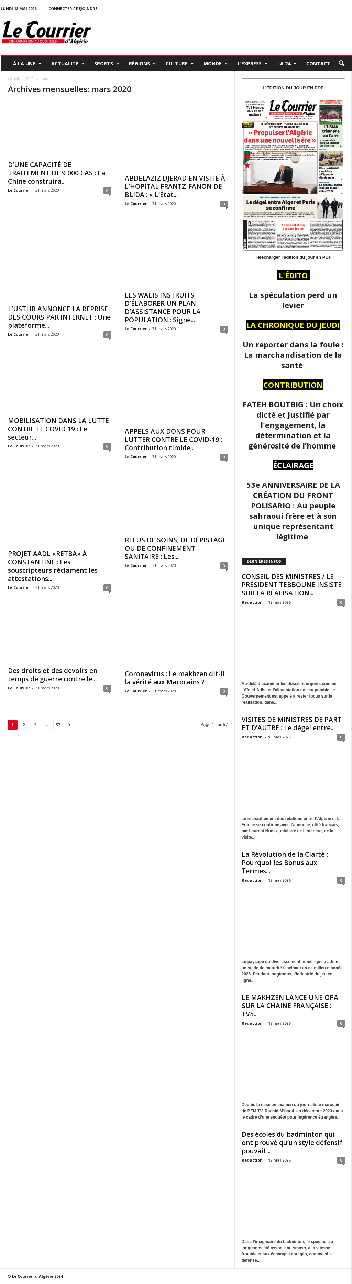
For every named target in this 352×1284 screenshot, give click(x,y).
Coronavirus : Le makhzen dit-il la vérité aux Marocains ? (175, 678)
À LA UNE (27, 63)
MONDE (216, 63)
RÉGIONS (142, 63)
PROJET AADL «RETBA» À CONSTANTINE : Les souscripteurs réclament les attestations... (53, 566)
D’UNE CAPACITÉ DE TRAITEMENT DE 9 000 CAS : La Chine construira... (56, 173)
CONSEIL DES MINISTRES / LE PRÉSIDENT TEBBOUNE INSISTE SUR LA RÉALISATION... (292, 584)
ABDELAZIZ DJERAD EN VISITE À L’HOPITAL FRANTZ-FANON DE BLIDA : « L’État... (175, 186)
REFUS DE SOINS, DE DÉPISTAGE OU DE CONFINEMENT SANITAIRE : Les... (176, 548)
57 (57, 724)
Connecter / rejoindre (72, 8)
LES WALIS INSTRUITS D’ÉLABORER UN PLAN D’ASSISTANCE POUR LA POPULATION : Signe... (163, 307)
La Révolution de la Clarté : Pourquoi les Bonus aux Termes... (285, 862)
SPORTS (106, 63)
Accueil (13, 78)
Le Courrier (19, 190)
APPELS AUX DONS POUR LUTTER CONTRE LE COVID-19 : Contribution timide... (173, 439)
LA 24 (287, 63)
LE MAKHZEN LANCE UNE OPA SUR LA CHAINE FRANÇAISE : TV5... (290, 1005)
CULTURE (180, 63)
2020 (29, 78)
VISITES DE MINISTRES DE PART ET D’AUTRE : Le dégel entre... (291, 723)
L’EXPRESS (253, 63)
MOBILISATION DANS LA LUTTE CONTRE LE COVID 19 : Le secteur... (58, 429)
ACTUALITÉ (68, 63)
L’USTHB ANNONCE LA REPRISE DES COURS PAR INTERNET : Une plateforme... (59, 317)
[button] (341, 63)
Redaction (252, 602)
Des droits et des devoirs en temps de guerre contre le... (52, 674)
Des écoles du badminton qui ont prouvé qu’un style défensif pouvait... (292, 1142)
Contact (318, 63)
